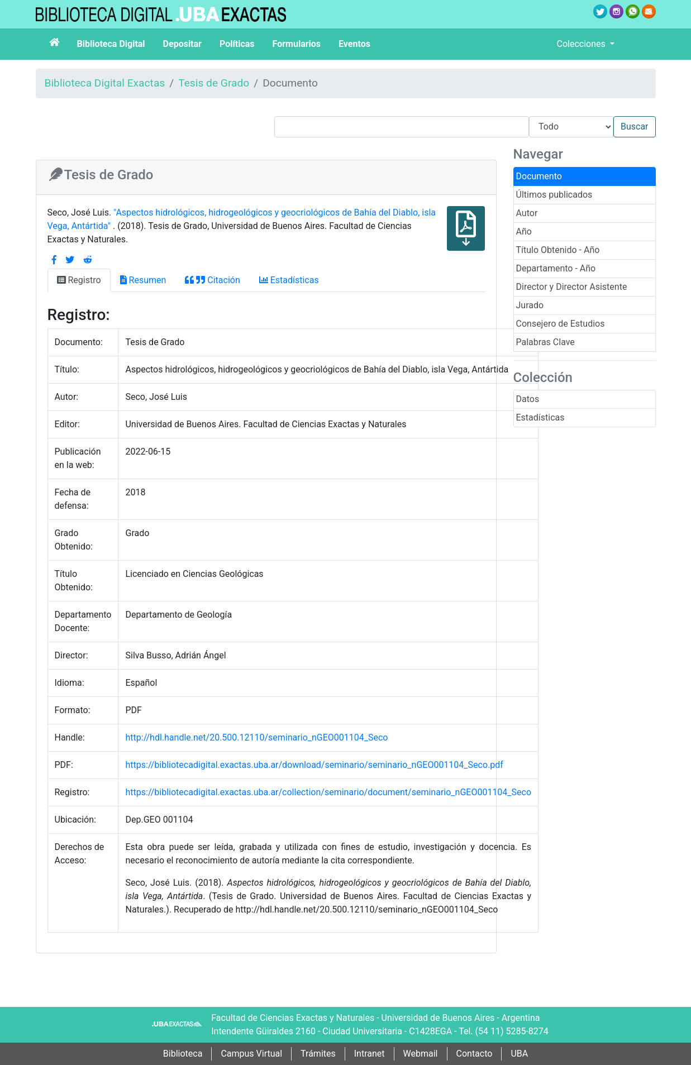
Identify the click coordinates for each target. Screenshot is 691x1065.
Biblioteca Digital (111, 44)
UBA (519, 1053)
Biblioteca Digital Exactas (105, 83)
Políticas (237, 44)
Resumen (143, 280)
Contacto (474, 1053)
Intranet (369, 1053)
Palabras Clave (545, 342)
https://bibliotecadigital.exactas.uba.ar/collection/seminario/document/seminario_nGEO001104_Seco (328, 792)
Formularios (297, 44)
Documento (539, 176)
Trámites (318, 1053)
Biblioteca (183, 1053)
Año (524, 231)
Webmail (420, 1053)
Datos (528, 399)
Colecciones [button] (582, 44)
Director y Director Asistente (571, 286)
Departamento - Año (556, 268)
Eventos (354, 44)
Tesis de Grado (213, 83)
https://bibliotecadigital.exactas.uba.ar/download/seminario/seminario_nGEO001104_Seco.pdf (314, 765)
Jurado (530, 305)
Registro (79, 280)
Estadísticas (540, 417)
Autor (527, 213)
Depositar (182, 44)
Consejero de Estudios (560, 323)
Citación (212, 280)
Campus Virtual (251, 1053)
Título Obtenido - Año (558, 250)
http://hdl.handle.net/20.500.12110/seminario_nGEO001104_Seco (256, 737)
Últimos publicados (554, 194)
